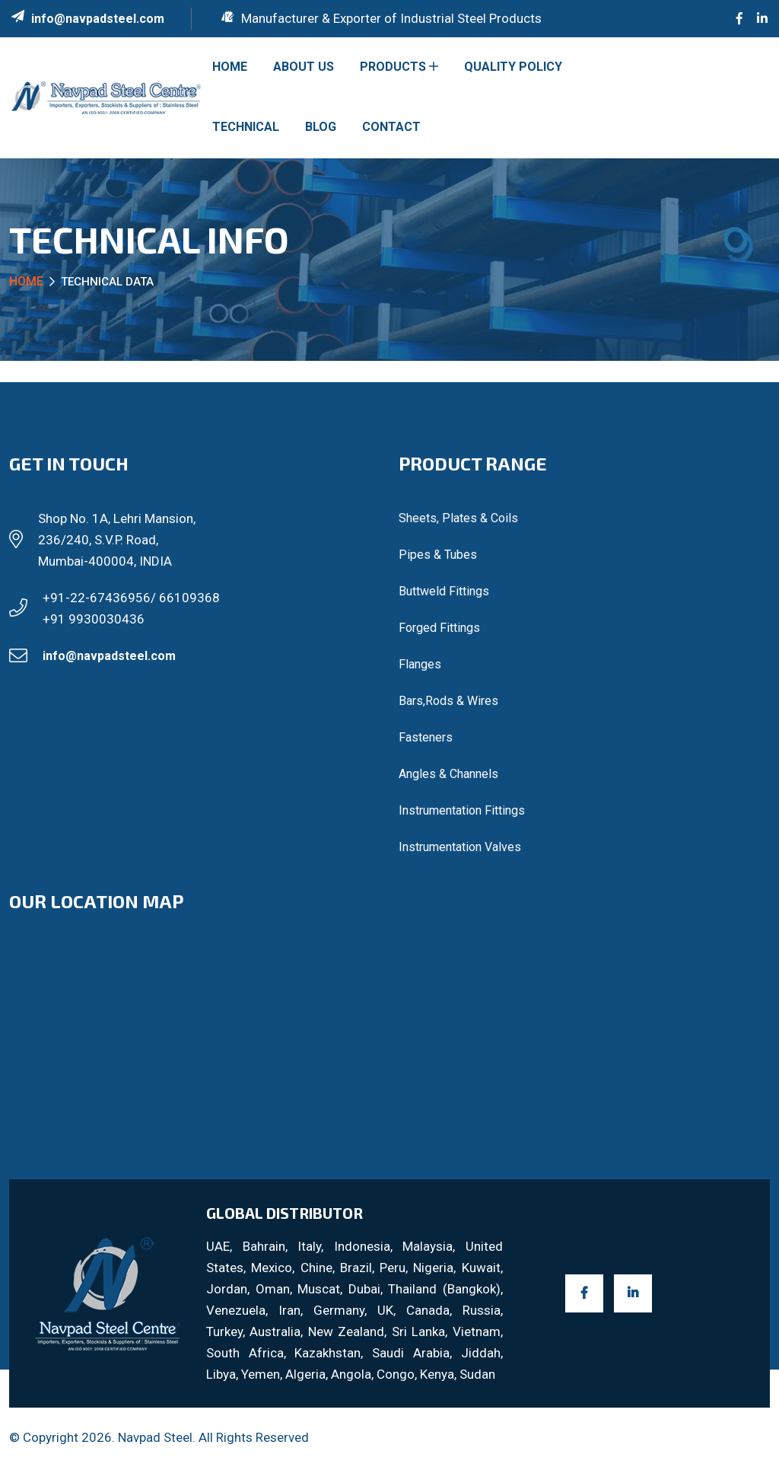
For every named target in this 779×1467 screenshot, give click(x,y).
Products (399, 66)
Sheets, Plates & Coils (458, 518)
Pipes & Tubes (438, 554)
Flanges (420, 664)
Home (229, 66)
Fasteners (426, 737)
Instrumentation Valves (460, 847)
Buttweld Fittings (444, 591)
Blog (320, 127)
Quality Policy (513, 66)
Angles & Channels (448, 774)
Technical (245, 127)
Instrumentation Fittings (462, 810)
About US (303, 66)
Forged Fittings (439, 627)
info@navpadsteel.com (97, 18)
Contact (391, 127)
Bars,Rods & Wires (448, 701)
